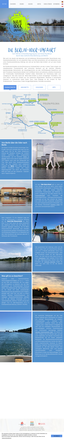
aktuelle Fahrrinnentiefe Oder (44, 332)
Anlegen (30, 4)
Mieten (39, 4)
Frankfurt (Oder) (55, 204)
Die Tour (4, 4)
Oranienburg (42, 258)
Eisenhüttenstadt (40, 195)
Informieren (56, 4)
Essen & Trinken (48, 4)
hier (28, 81)
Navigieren (13, 4)
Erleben (22, 4)
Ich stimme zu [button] (57, 435)
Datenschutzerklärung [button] (6, 438)
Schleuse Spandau (49, 262)
